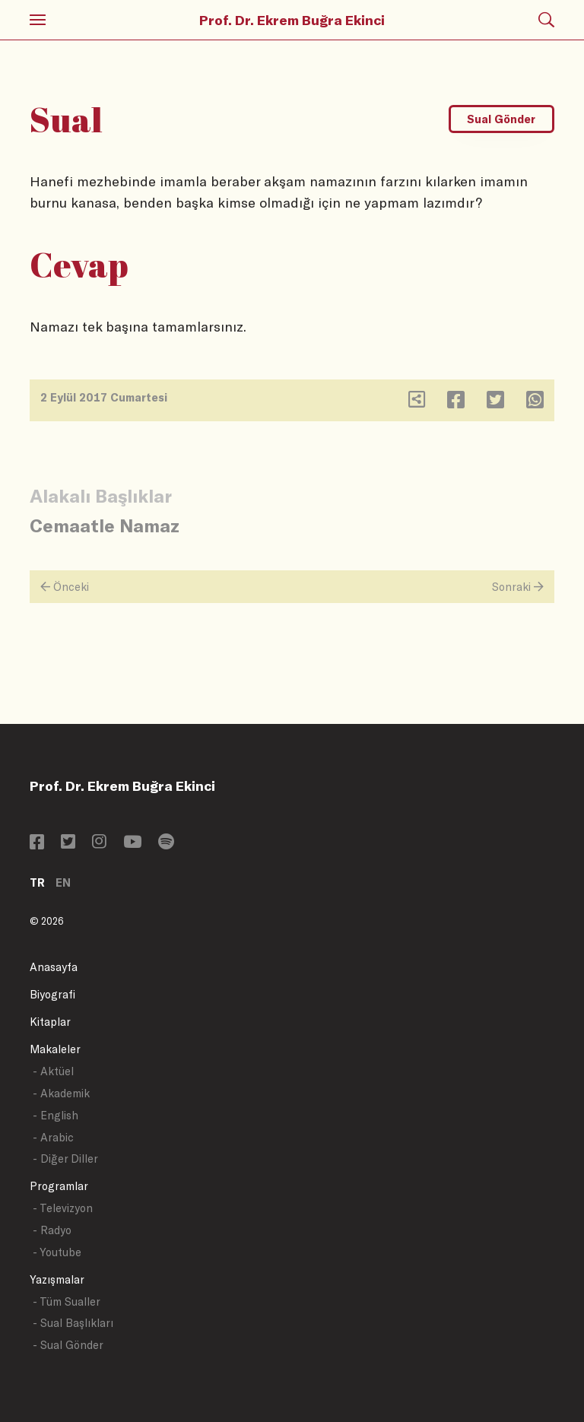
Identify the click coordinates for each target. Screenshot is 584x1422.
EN (63, 882)
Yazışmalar (57, 1279)
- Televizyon (63, 1207)
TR (37, 882)
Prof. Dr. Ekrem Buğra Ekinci (292, 19)
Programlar (59, 1185)
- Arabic (53, 1137)
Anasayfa (54, 966)
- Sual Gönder (68, 1344)
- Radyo (52, 1230)
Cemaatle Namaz (104, 525)
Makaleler (55, 1049)
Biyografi (52, 994)
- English (55, 1115)
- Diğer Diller (65, 1158)
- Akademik (61, 1093)
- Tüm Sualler (66, 1301)
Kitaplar (50, 1021)
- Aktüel (53, 1071)
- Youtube (57, 1252)
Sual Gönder (501, 119)
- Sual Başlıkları (73, 1322)
